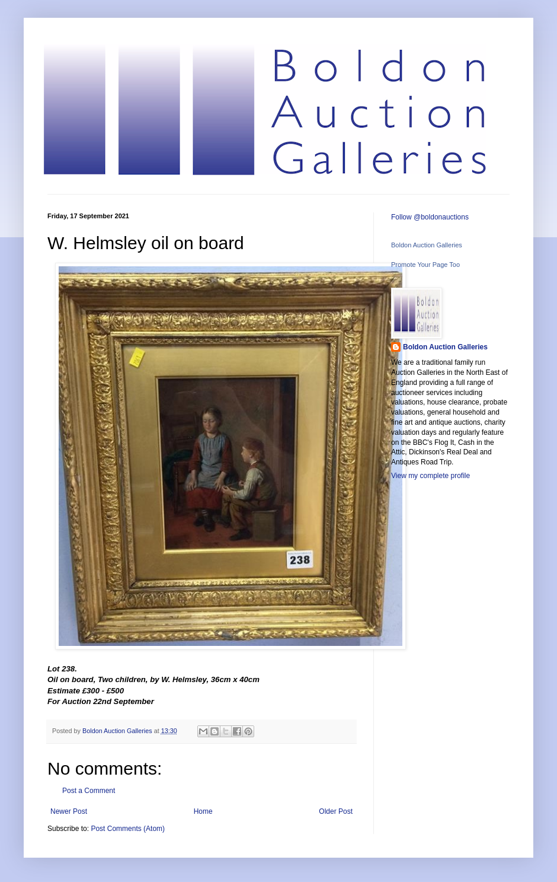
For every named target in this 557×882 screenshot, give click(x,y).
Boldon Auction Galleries (426, 245)
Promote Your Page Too (425, 264)
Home (203, 811)
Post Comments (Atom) (128, 828)
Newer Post (68, 811)
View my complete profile (430, 476)
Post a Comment (88, 791)
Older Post (336, 811)
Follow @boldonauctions (430, 217)
